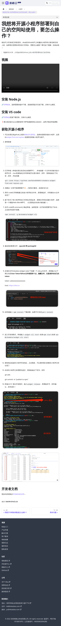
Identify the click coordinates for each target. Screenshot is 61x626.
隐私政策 (5, 549)
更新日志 (5, 543)
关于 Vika (6, 582)
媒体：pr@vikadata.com (11, 609)
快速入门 (5, 527)
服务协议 (5, 546)
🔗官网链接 (6, 104)
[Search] (52, 3)
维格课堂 (6, 561)
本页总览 (6, 17)
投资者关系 (6, 588)
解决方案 (5, 533)
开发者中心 (6, 564)
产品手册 (5, 530)
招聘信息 (6, 585)
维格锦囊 (5, 539)
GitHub (5, 570)
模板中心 (6, 567)
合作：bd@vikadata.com (12, 606)
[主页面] (3, 9)
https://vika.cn (14, 285)
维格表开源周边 (29, 134)
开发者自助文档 (18, 494)
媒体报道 (6, 591)
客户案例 (5, 536)
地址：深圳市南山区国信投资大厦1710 (16, 603)
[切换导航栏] (3, 2)
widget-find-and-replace (15, 137)
